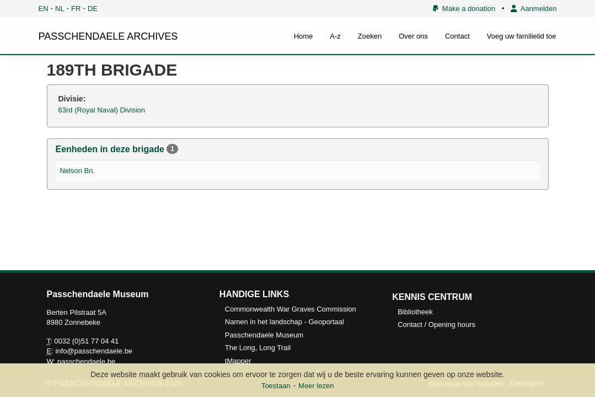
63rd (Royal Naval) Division (102, 110)
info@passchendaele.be (93, 351)
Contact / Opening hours (436, 324)
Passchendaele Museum (264, 335)
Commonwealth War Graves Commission (290, 309)
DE (93, 8)
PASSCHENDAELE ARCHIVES (108, 36)
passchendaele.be (86, 361)
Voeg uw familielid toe (521, 36)
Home (303, 36)
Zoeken (370, 36)
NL (60, 8)
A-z (335, 36)
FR (76, 8)
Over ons (413, 36)
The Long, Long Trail (258, 348)
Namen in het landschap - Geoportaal (284, 322)
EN (44, 8)
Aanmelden (533, 8)
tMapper (238, 361)
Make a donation (464, 8)
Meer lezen (316, 386)
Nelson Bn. (77, 171)
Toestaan (276, 386)
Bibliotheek (415, 312)
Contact (457, 36)
